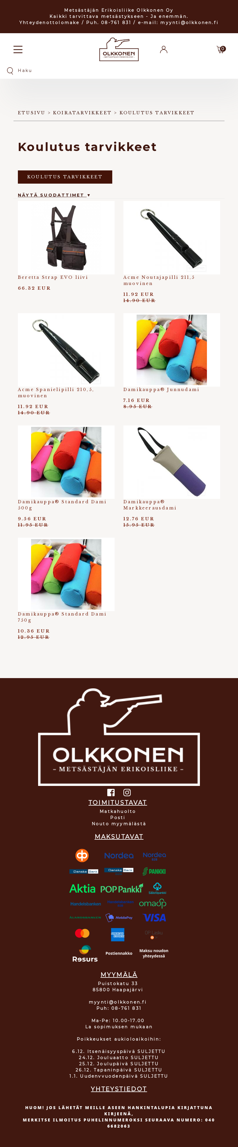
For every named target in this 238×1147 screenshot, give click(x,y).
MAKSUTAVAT (119, 836)
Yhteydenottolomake (49, 22)
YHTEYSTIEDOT (119, 1089)
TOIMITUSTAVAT (118, 802)
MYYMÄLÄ (119, 974)
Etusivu (31, 112)
